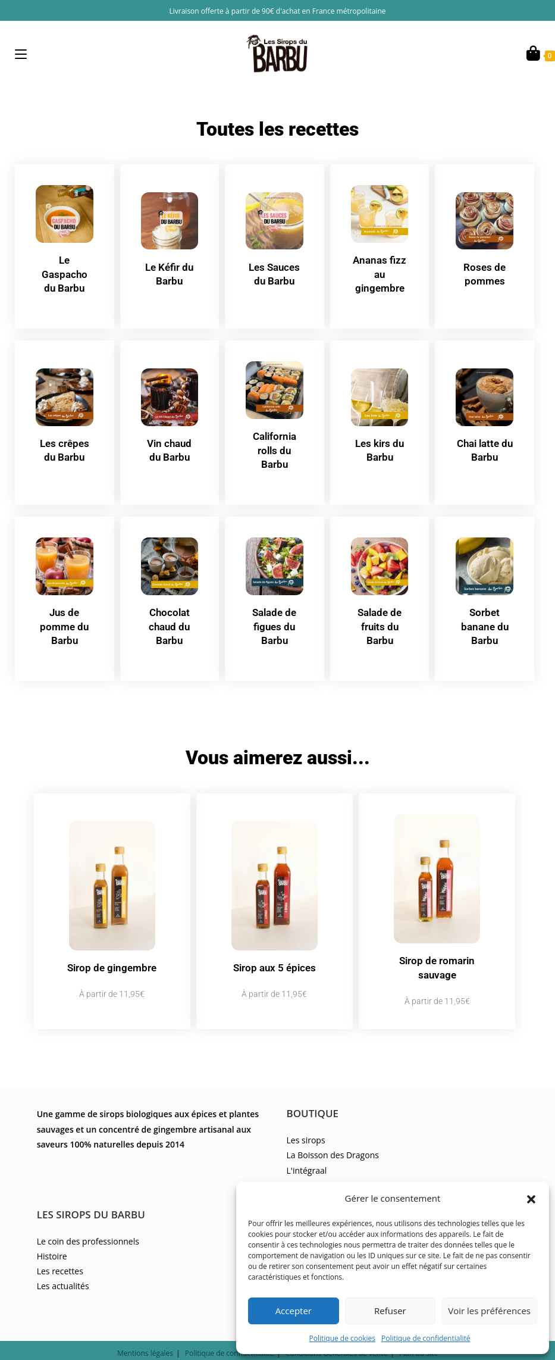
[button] (531, 1198)
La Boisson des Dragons (333, 1133)
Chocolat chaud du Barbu (169, 621)
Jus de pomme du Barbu (64, 621)
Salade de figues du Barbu (274, 621)
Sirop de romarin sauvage (437, 953)
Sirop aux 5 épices (274, 953)
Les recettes (60, 1248)
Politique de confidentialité (425, 1338)
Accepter (293, 1311)
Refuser (390, 1311)
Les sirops (306, 1118)
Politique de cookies (342, 1338)
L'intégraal (307, 1147)
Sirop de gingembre (112, 953)
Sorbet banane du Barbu (484, 621)
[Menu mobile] (21, 54)
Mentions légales (145, 1331)
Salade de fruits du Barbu (379, 621)
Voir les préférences (489, 1311)
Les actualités (63, 1264)
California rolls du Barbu (274, 447)
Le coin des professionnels (88, 1218)
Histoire (52, 1233)
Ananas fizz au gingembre (380, 273)
